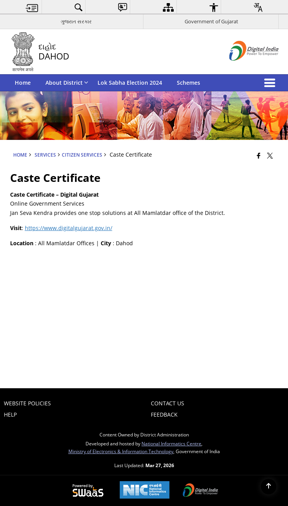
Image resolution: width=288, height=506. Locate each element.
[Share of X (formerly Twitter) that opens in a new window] (270, 155)
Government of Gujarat (211, 21)
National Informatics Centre (171, 443)
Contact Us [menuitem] (167, 403)
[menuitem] (32, 7)
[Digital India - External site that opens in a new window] (244, 67)
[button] (271, 83)
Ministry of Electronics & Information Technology (120, 451)
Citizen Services (82, 155)
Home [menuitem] (23, 82)
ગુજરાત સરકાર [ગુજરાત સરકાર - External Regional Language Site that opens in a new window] (76, 21)
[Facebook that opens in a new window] (259, 155)
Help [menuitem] (10, 414)
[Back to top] (268, 486)
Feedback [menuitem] (164, 414)
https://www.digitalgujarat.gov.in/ (68, 228)
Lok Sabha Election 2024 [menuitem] (130, 82)
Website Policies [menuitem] (27, 403)
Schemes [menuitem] (188, 82)
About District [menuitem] (66, 82)
